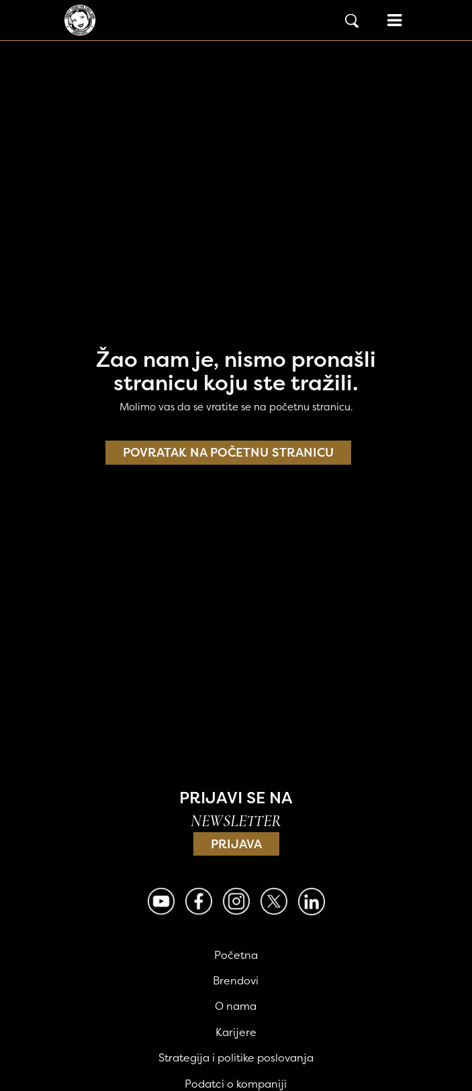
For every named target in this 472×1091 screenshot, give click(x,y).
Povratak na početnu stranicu (228, 452)
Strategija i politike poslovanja (236, 1057)
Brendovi (235, 980)
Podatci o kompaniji (236, 1083)
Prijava (236, 844)
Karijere (236, 1032)
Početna (236, 955)
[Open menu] (394, 20)
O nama (235, 1005)
